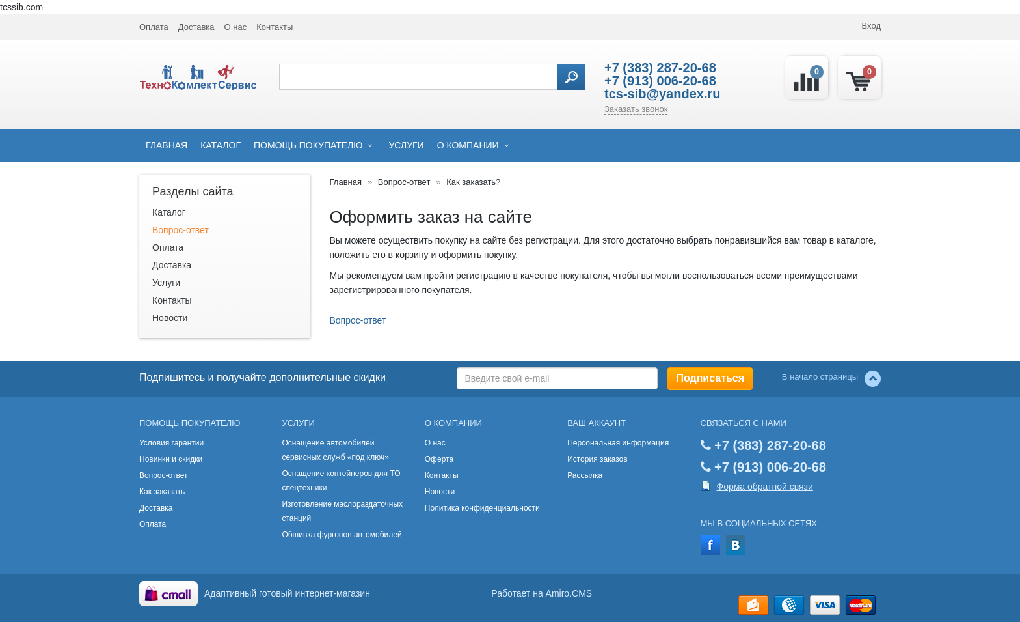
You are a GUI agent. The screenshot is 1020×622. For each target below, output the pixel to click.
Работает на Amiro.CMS (541, 593)
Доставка (196, 27)
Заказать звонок (635, 109)
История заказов (597, 459)
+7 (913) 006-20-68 (660, 81)
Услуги (405, 145)
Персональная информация (618, 442)
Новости (169, 318)
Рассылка (584, 475)
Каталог (220, 145)
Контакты (274, 27)
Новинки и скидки (170, 459)
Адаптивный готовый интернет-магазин (287, 593)
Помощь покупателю (308, 145)
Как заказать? (473, 182)
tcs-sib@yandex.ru (662, 94)
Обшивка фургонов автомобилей (341, 534)
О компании (468, 145)
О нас (235, 27)
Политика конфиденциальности (482, 508)
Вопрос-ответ (180, 230)
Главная (166, 145)
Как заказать (162, 491)
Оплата (153, 27)
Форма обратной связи (765, 486)
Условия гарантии (171, 442)
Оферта (439, 459)
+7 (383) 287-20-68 (660, 68)
